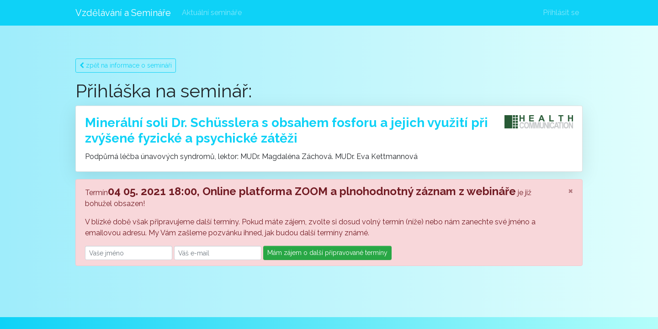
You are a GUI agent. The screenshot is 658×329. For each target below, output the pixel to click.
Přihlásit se (561, 12)
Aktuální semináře (212, 12)
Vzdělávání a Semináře (123, 12)
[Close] (570, 191)
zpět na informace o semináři (126, 65)
